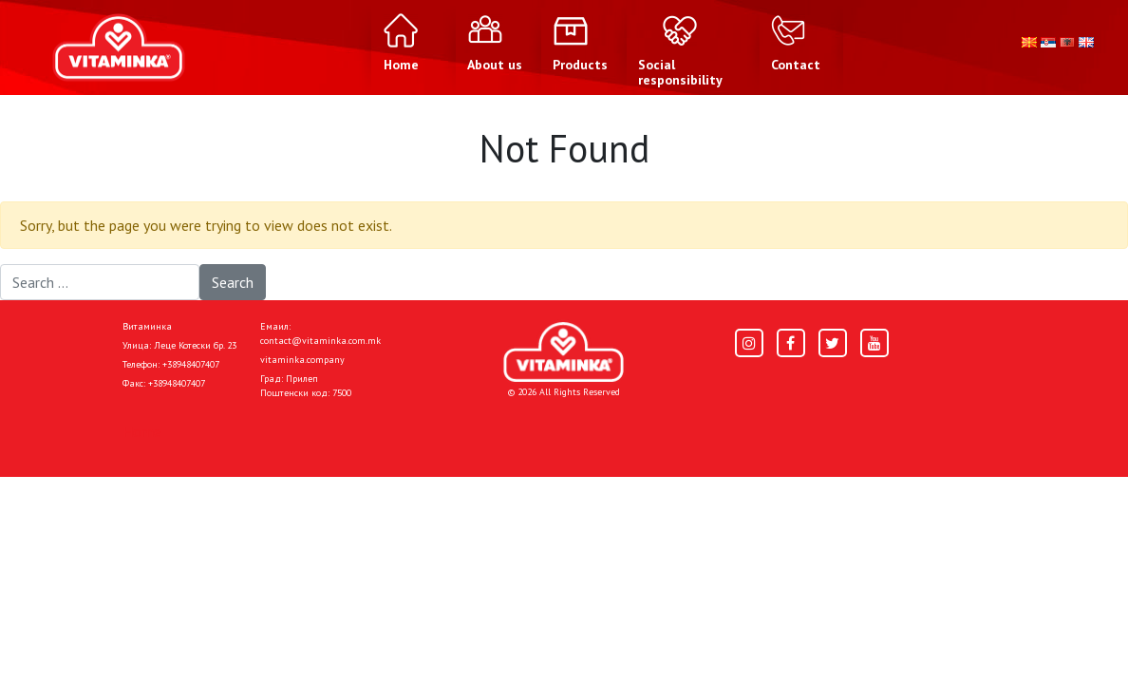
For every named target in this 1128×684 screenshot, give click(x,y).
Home (141, 431)
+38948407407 (190, 364)
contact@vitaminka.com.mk (320, 340)
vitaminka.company (302, 359)
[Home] (563, 352)
